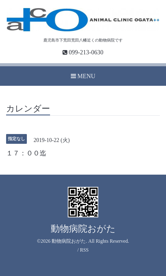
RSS (84, 249)
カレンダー (28, 108)
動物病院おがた (83, 228)
